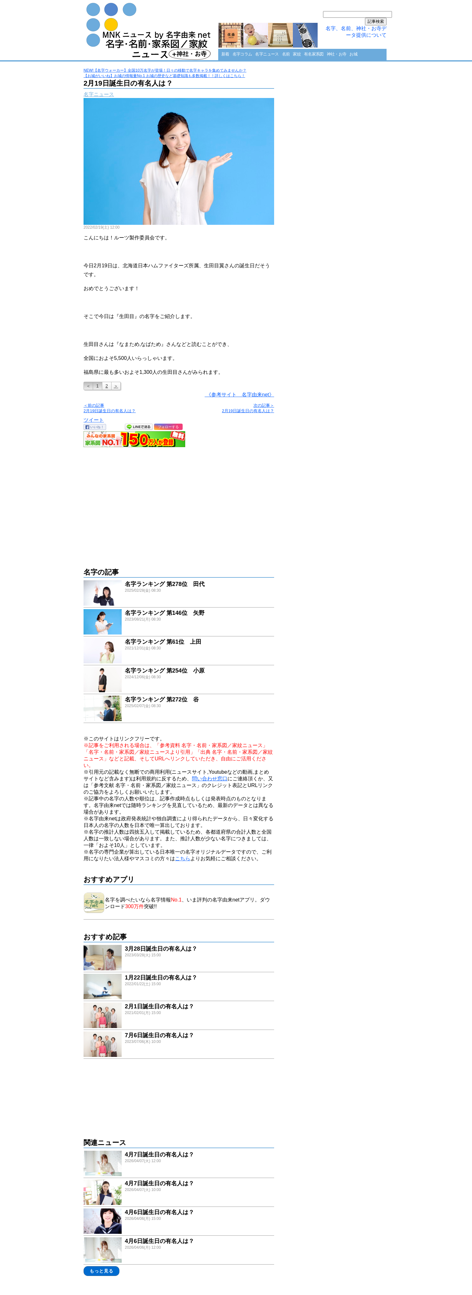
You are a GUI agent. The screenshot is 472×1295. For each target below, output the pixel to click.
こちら (182, 858)
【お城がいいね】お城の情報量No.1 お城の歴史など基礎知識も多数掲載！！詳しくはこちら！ (164, 76)
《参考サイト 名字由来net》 (239, 394)
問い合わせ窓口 (209, 778)
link (179, 593)
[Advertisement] (179, 504)
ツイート (94, 420)
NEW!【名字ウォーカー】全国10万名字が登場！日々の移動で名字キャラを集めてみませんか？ (165, 70)
